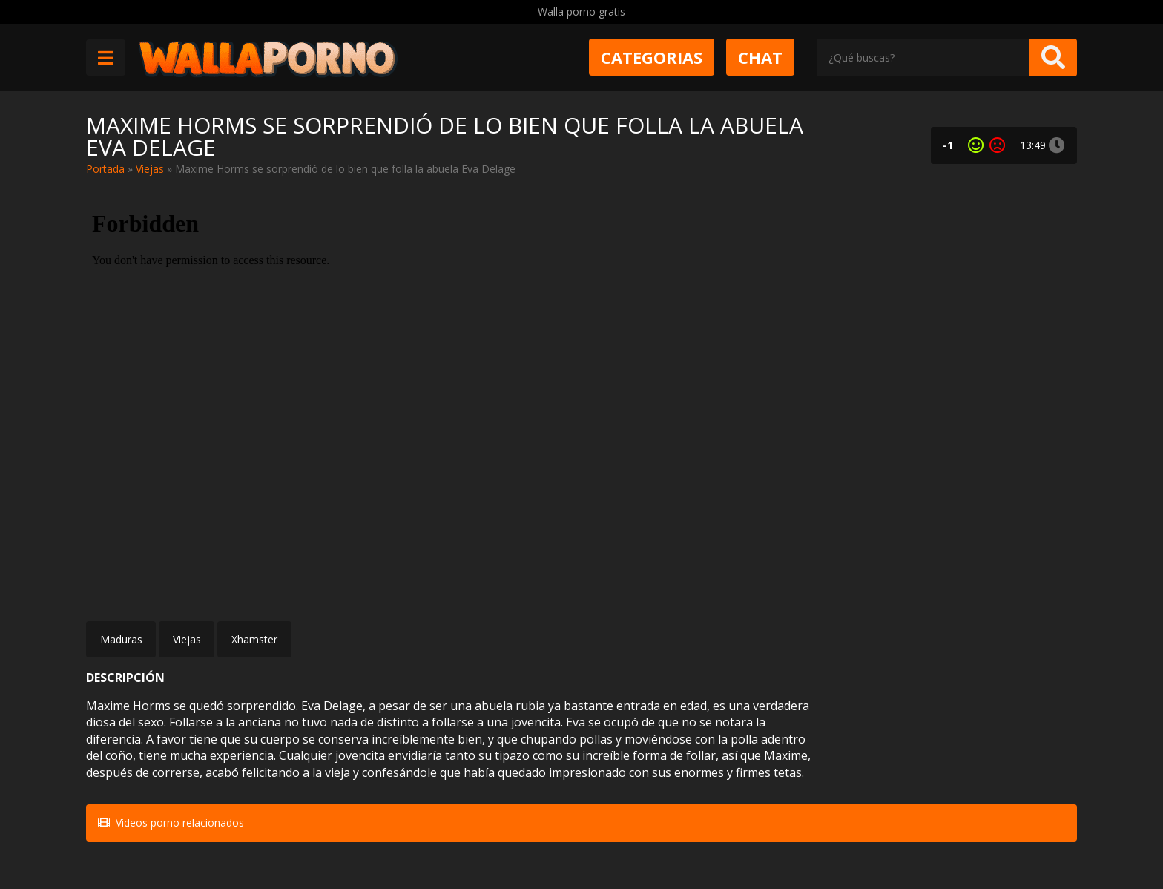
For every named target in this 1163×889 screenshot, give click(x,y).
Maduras (121, 639)
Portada (105, 169)
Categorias (651, 57)
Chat (760, 57)
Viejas (150, 169)
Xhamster (254, 639)
